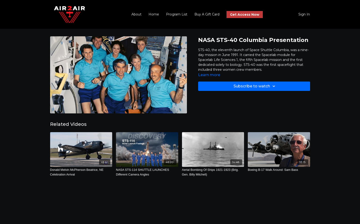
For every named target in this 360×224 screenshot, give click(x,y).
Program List (176, 14)
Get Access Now (244, 14)
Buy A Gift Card (206, 14)
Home (153, 14)
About (136, 14)
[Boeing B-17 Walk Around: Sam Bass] (279, 170)
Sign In (304, 14)
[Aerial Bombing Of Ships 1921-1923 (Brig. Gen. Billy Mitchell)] (213, 172)
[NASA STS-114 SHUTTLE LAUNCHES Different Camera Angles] (147, 172)
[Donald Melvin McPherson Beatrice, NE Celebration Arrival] (81, 172)
